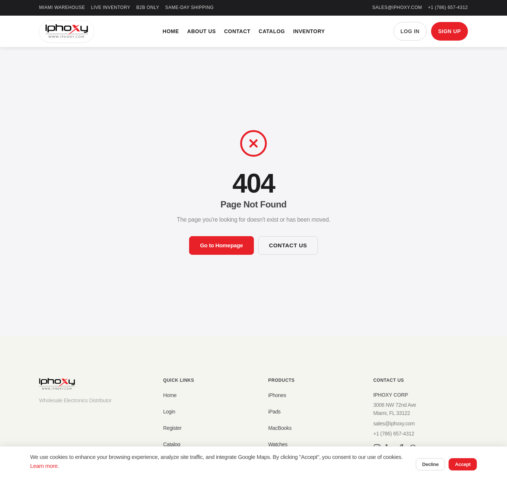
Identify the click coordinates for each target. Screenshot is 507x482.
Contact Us (288, 245)
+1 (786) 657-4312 (448, 7)
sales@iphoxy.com (397, 7)
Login (169, 412)
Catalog (272, 31)
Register (172, 428)
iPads (274, 412)
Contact (237, 31)
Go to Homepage (221, 245)
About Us (201, 31)
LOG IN (410, 31)
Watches (277, 444)
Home (171, 31)
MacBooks (279, 428)
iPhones (277, 395)
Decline (430, 464)
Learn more (43, 466)
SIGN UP (449, 31)
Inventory (309, 31)
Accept (463, 464)
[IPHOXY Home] (66, 31)
